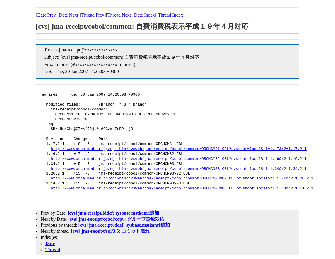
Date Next (68, 15)
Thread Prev (92, 15)
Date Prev (46, 15)
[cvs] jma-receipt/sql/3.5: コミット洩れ (110, 231)
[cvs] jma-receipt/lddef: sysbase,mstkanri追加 (113, 212)
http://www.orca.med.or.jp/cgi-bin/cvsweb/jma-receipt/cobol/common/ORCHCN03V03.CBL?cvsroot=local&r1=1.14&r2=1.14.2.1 (182, 188)
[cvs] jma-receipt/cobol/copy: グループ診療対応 (116, 219)
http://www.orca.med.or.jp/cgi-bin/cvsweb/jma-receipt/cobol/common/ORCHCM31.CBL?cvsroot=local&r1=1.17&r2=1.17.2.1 (179, 149)
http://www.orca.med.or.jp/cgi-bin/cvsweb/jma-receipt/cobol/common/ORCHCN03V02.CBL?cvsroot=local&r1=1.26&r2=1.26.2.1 (182, 178)
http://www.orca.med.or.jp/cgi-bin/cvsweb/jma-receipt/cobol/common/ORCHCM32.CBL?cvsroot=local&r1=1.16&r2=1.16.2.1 (179, 159)
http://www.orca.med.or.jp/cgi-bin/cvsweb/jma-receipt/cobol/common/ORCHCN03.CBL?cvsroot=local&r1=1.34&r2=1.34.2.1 (179, 169)
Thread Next (119, 15)
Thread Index (170, 15)
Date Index (144, 15)
